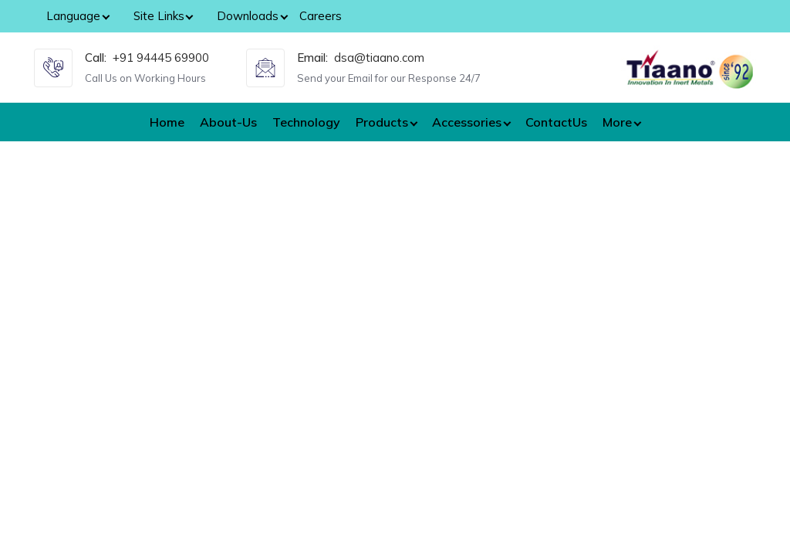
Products (382, 122)
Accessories (466, 122)
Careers (320, 15)
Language (73, 15)
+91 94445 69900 (161, 57)
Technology (306, 122)
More (617, 122)
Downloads (248, 15)
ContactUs (556, 122)
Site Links (158, 15)
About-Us (228, 122)
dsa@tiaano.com (379, 57)
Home (167, 122)
